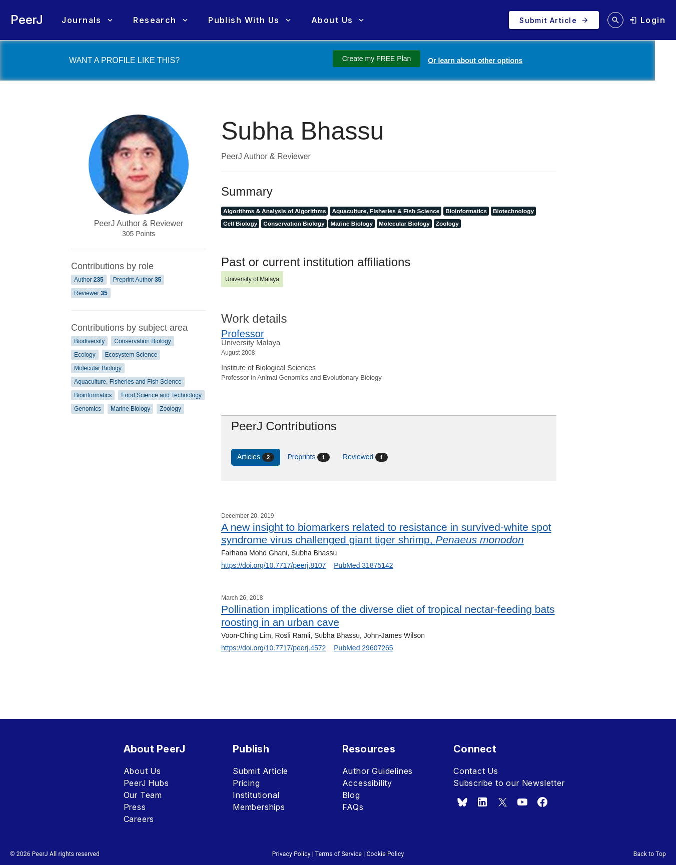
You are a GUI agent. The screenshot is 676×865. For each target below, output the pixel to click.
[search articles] (615, 20)
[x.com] (502, 802)
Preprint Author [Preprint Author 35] (137, 279)
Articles (255, 457)
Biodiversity (89, 341)
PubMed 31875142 (363, 565)
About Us (142, 771)
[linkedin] (482, 802)
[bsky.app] (462, 802)
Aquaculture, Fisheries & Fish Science (385, 211)
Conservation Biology (142, 341)
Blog (351, 795)
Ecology (85, 354)
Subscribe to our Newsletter (509, 783)
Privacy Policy (291, 853)
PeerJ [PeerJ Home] (27, 20)
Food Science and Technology (161, 395)
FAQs (353, 807)
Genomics (87, 408)
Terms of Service (338, 853)
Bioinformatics (93, 395)
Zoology (170, 408)
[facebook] (542, 802)
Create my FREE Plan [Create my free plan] (376, 59)
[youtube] (522, 802)
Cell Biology (240, 223)
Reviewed (365, 457)
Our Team (143, 795)
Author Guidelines (377, 771)
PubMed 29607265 (363, 648)
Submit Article (260, 771)
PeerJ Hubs (146, 783)
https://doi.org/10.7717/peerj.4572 (273, 648)
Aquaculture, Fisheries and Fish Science (128, 381)
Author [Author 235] (89, 279)
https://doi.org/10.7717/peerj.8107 (273, 565)
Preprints (308, 457)
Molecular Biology (98, 368)
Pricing (246, 783)
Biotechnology (513, 211)
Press (135, 807)
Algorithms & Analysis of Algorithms (274, 211)
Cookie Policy (385, 853)
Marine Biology (130, 408)
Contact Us (475, 771)
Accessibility (367, 783)
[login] (647, 20)
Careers (139, 819)
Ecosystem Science (131, 354)
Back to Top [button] (649, 853)
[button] (87, 20)
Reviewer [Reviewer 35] (91, 293)
